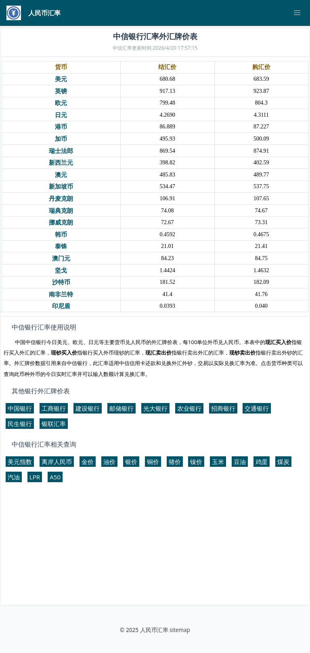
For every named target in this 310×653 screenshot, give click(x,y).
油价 (109, 462)
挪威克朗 (61, 222)
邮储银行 (121, 408)
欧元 (61, 102)
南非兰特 (61, 294)
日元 (61, 114)
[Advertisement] (155, 547)
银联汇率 (54, 424)
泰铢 (61, 246)
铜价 (153, 462)
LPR (34, 477)
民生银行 (20, 424)
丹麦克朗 (61, 198)
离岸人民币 (57, 462)
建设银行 (87, 408)
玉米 (218, 462)
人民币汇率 (154, 630)
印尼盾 (61, 305)
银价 (131, 462)
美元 (61, 79)
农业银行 (189, 408)
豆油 (240, 462)
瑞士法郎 (61, 150)
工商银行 (54, 408)
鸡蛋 (262, 462)
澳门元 (61, 258)
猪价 (175, 462)
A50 (55, 477)
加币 (61, 138)
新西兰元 (61, 162)
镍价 (196, 462)
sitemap (180, 630)
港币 (61, 126)
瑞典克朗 (61, 210)
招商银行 (223, 408)
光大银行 (155, 408)
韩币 (61, 234)
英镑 (61, 91)
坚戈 (61, 270)
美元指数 (20, 462)
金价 (88, 462)
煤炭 (283, 462)
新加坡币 (61, 186)
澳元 (61, 174)
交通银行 (257, 408)
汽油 (14, 477)
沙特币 (61, 282)
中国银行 (20, 408)
